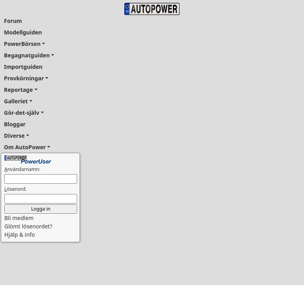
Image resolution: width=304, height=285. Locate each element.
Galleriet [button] (16, 101)
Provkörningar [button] (24, 78)
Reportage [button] (18, 89)
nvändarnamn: (22, 169)
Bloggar (15, 124)
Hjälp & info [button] (19, 234)
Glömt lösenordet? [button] (28, 226)
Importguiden (23, 66)
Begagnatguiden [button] (27, 55)
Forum (13, 21)
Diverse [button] (14, 135)
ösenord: (15, 189)
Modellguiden (23, 32)
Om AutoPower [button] (25, 147)
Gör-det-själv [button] (21, 112)
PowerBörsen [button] (22, 44)
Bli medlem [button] (19, 218)
